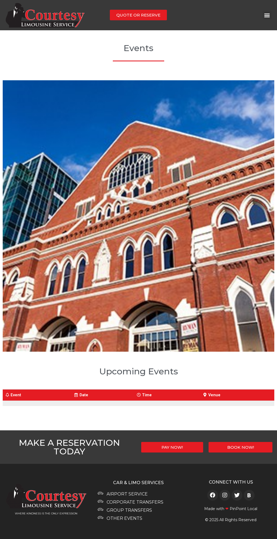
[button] (267, 15)
